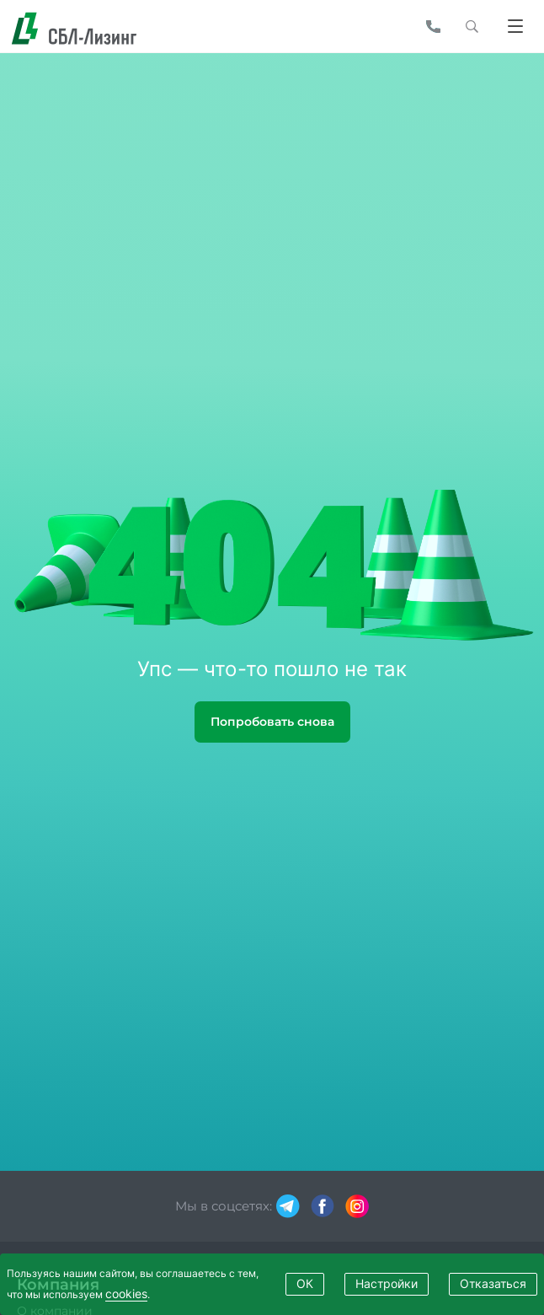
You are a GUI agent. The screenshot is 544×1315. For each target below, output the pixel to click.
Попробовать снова (272, 721)
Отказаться (493, 1283)
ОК (304, 1283)
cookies (126, 1293)
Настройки (386, 1283)
